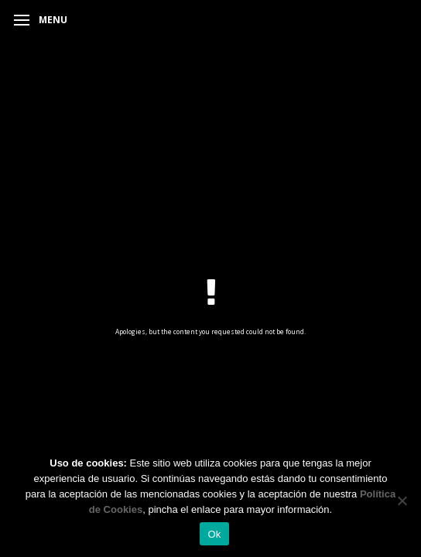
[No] (401, 500)
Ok (214, 534)
